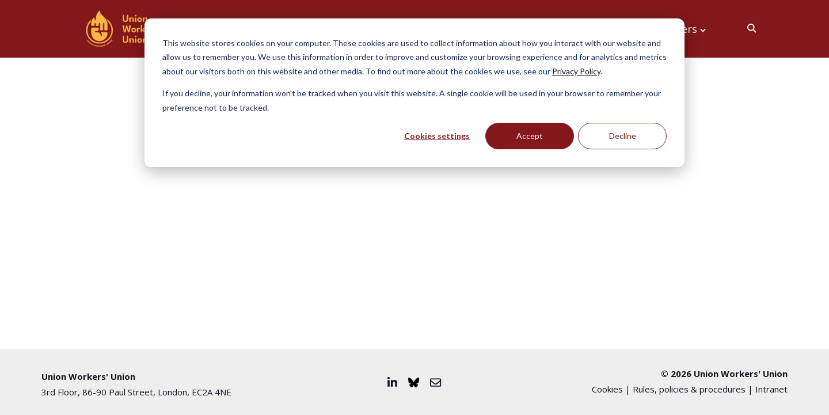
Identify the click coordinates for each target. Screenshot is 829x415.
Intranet (771, 389)
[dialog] (414, 92)
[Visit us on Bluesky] (413, 382)
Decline (622, 136)
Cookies (607, 389)
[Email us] (435, 382)
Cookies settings (437, 136)
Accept (529, 136)
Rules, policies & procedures (689, 389)
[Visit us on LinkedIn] (392, 382)
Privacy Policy (576, 71)
